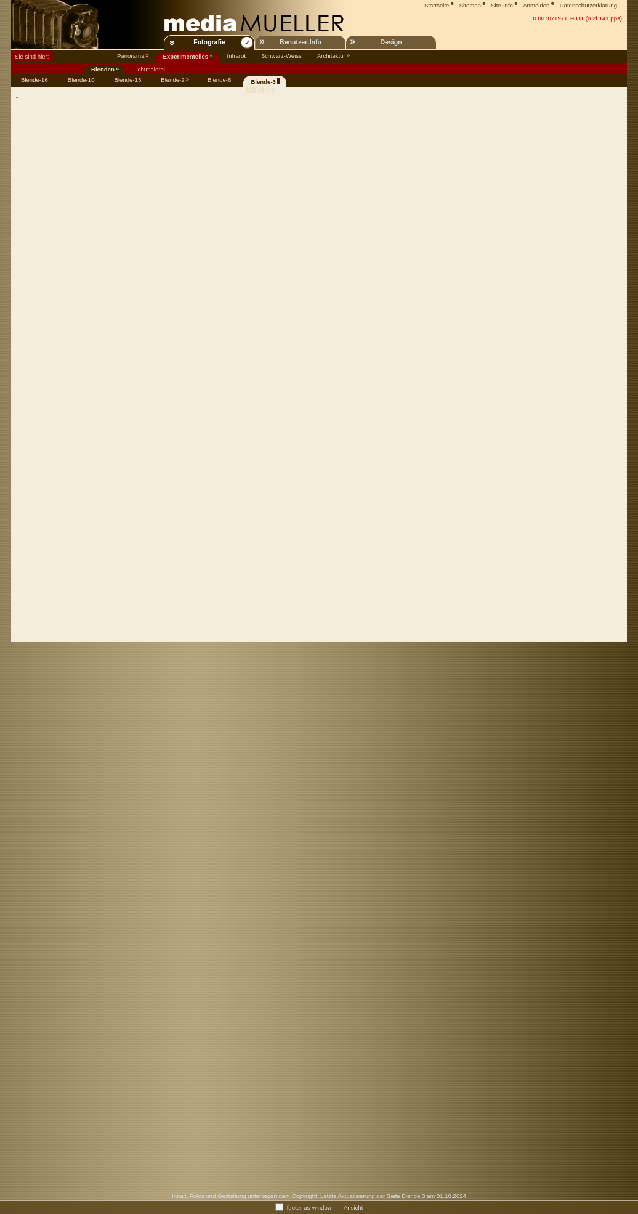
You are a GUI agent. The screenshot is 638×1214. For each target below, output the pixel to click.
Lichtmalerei (149, 69)
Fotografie (209, 42)
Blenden (103, 69)
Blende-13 (128, 79)
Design (391, 42)
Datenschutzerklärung (588, 5)
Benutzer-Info (300, 42)
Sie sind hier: (32, 56)
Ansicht (353, 1207)
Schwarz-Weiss (281, 55)
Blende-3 (263, 81)
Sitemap (470, 5)
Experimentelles (186, 56)
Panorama (130, 55)
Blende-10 (81, 79)
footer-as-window (309, 1207)
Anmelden (536, 5)
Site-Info (502, 5)
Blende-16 (34, 79)
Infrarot (236, 55)
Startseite (437, 5)
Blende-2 (172, 79)
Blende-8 (219, 79)
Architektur (331, 55)
